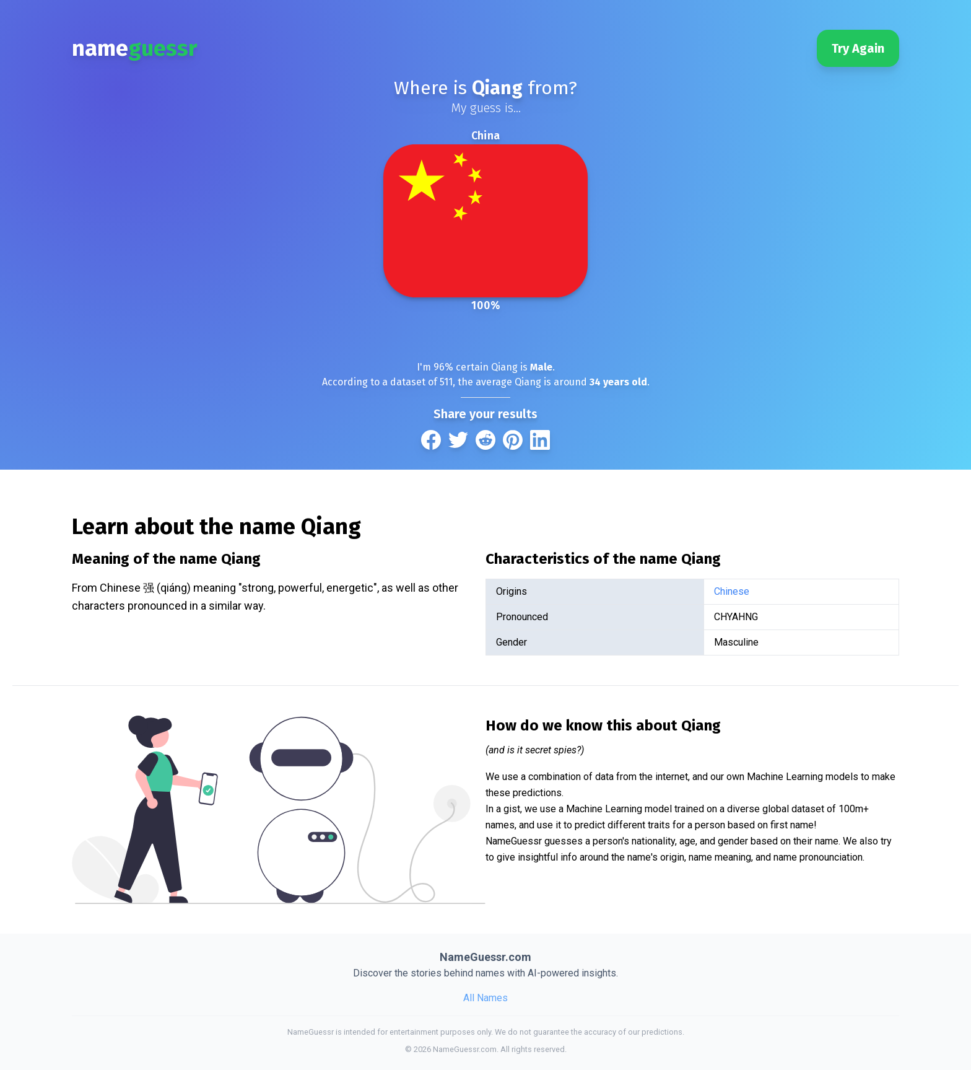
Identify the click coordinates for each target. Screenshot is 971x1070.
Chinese (731, 591)
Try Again (858, 48)
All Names (485, 998)
